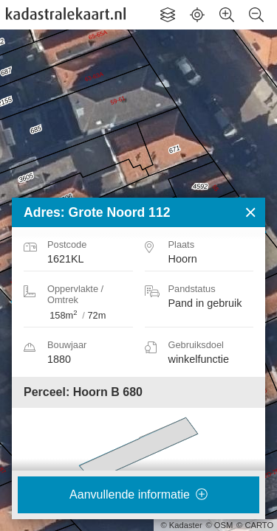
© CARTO (254, 525)
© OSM (219, 525)
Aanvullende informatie (138, 494)
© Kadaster (181, 525)
